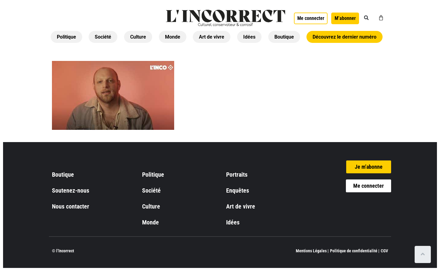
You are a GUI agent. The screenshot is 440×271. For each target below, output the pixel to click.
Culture (138, 37)
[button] (366, 17)
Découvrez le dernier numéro (344, 37)
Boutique (284, 37)
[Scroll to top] (424, 254)
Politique (66, 37)
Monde (172, 37)
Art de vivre (211, 37)
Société (103, 37)
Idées (249, 37)
